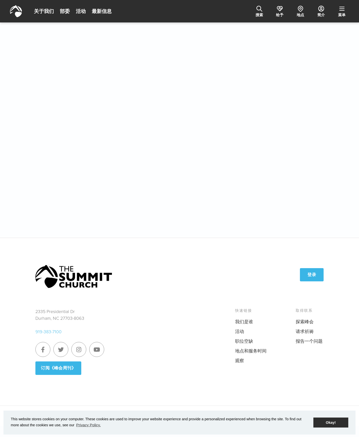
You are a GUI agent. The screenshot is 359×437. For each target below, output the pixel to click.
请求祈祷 (305, 330)
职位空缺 (244, 339)
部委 (65, 11)
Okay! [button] (331, 423)
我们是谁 (244, 320)
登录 (311, 273)
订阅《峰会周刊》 (59, 366)
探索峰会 (305, 320)
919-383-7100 (48, 330)
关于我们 (44, 11)
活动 (81, 11)
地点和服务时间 (251, 349)
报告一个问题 (309, 339)
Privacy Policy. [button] (87, 425)
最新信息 (102, 11)
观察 (239, 359)
